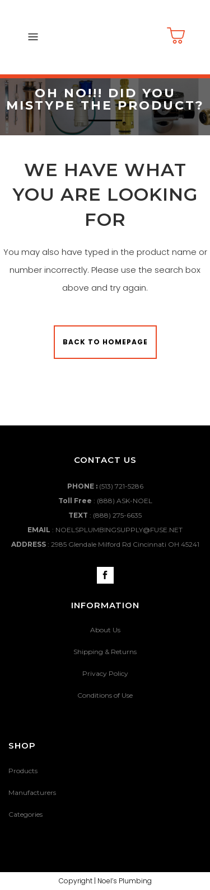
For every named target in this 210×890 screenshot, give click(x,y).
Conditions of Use (105, 695)
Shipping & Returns (105, 651)
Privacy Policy (105, 673)
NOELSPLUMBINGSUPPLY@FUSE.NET (119, 530)
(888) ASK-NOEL (124, 500)
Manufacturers (32, 792)
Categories (25, 814)
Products (23, 770)
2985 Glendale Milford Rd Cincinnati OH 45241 (125, 544)
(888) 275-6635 (117, 515)
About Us (105, 630)
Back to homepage (105, 342)
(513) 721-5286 (121, 486)
